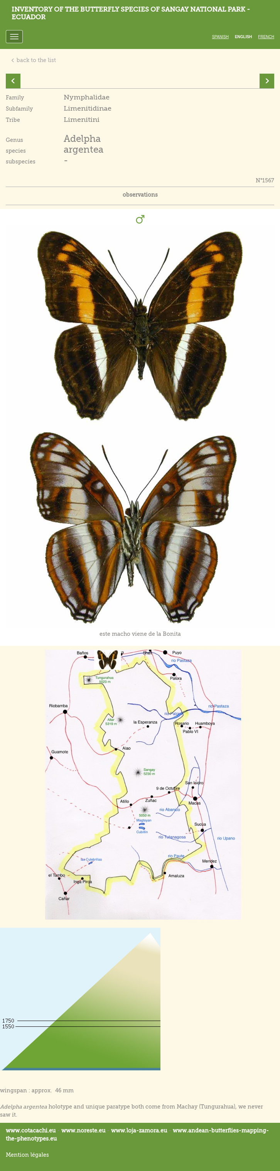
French (266, 37)
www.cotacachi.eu (31, 1130)
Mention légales (27, 1155)
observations (140, 195)
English (243, 37)
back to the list (33, 60)
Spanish (220, 37)
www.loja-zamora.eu (139, 1130)
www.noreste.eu (83, 1130)
